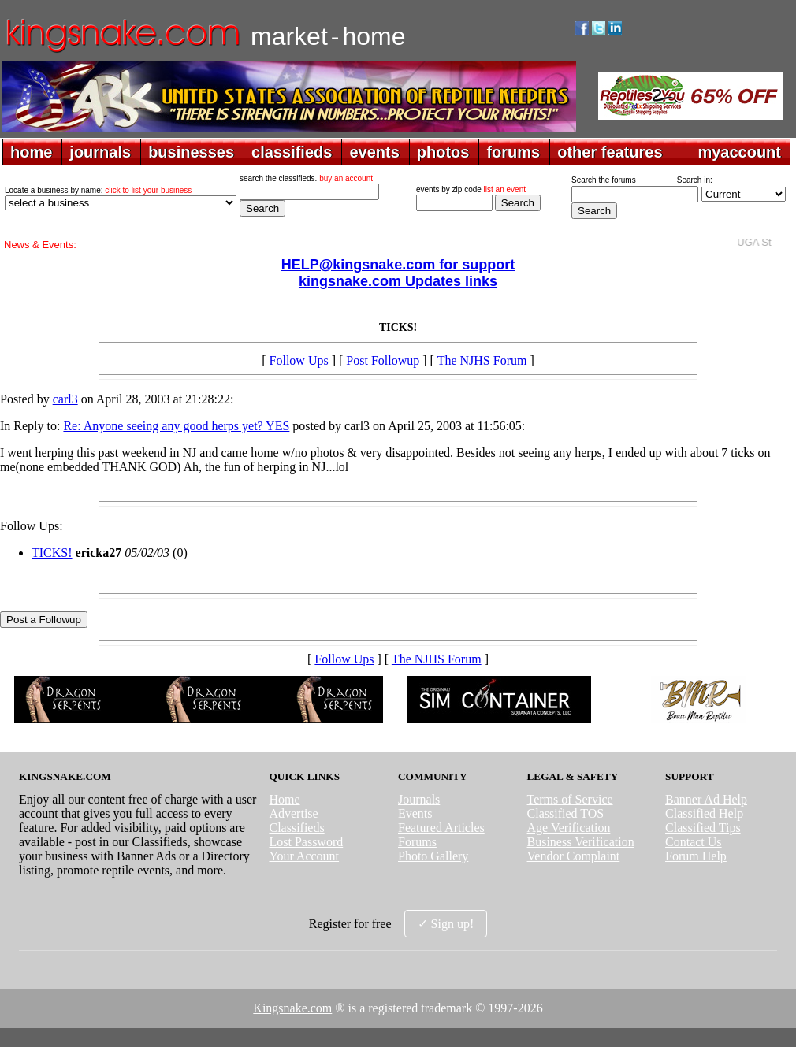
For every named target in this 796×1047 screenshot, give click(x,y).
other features (609, 152)
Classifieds (296, 827)
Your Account (304, 856)
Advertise (293, 813)
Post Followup (382, 360)
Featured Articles (441, 827)
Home (284, 799)
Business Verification (580, 841)
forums (513, 152)
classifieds (291, 152)
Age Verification (569, 827)
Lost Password (306, 841)
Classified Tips (703, 827)
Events (415, 813)
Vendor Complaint (573, 856)
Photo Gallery (433, 856)
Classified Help (704, 813)
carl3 (65, 399)
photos (443, 152)
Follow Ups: (31, 526)
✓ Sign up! (446, 923)
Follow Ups (299, 360)
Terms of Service (570, 799)
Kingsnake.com (292, 1008)
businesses (191, 152)
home (31, 152)
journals (100, 152)
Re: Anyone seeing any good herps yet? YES (176, 426)
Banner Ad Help (706, 799)
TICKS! (52, 552)
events (374, 152)
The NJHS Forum (482, 360)
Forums (417, 841)
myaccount (739, 152)
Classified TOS (565, 813)
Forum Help (696, 856)
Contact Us (693, 841)
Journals (419, 799)
